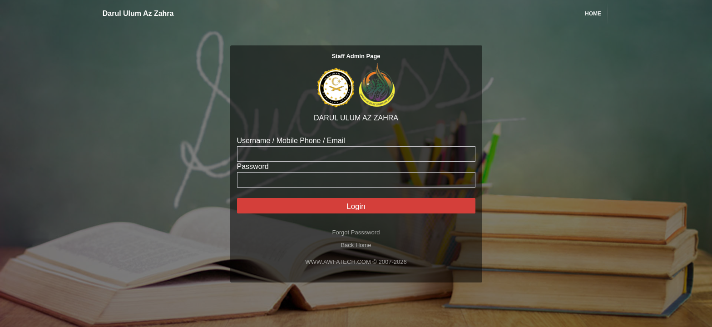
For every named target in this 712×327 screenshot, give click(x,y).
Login (356, 206)
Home (593, 13)
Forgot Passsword (356, 232)
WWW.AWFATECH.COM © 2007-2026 (355, 261)
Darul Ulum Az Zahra (132, 13)
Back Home (356, 245)
